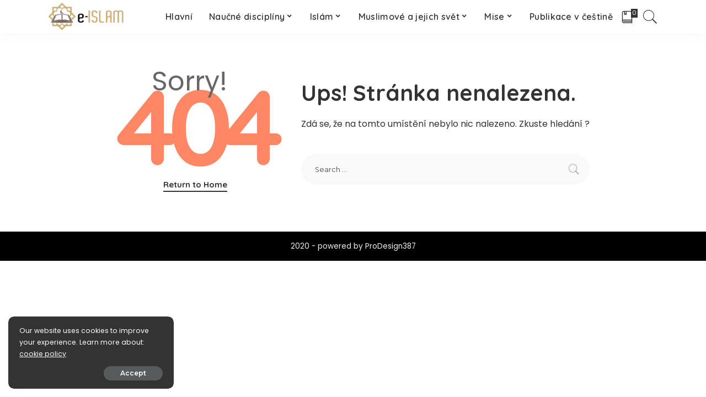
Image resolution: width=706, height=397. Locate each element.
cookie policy (42, 353)
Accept (133, 373)
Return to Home (195, 184)
